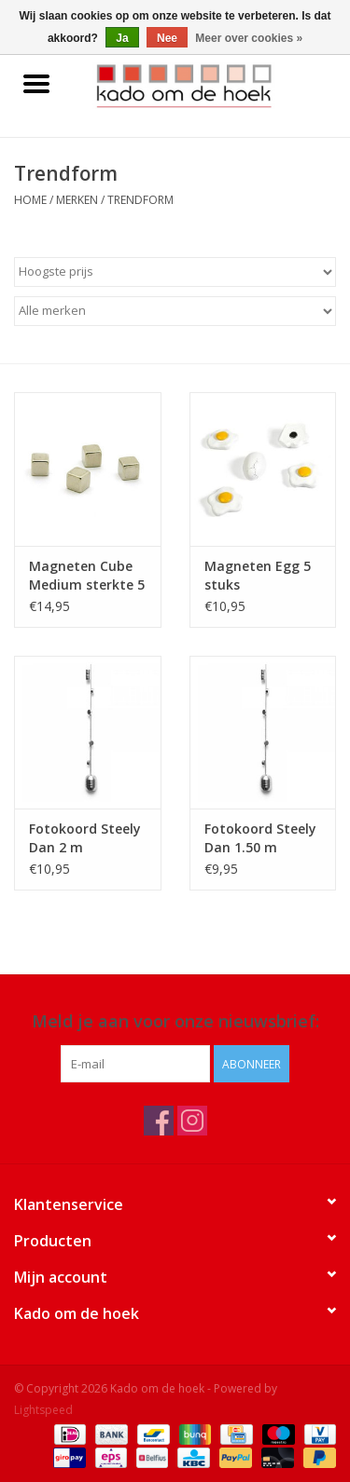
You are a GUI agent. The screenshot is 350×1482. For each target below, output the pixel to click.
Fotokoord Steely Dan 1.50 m (260, 838)
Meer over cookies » (248, 38)
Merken (77, 200)
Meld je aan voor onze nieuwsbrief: (175, 1021)
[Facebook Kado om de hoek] (159, 1120)
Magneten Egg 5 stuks (257, 575)
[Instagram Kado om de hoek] (192, 1120)
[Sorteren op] (175, 272)
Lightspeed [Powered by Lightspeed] (43, 1410)
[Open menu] (36, 83)
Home (30, 200)
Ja (122, 38)
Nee (167, 38)
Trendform (140, 200)
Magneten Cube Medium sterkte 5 (87, 575)
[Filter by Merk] (175, 311)
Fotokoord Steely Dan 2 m (85, 838)
